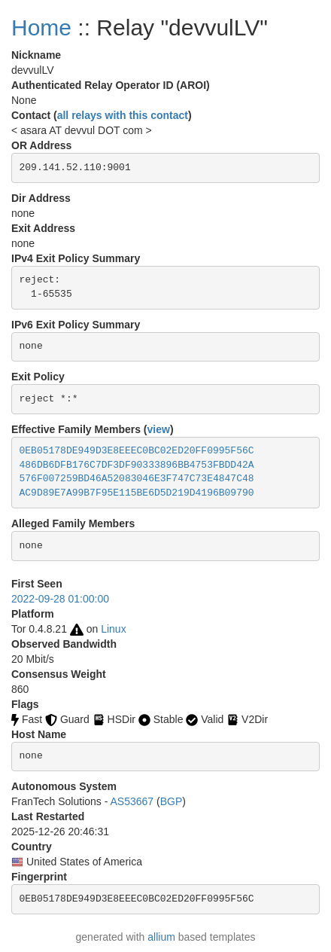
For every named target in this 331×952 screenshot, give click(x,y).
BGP (171, 801)
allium (161, 937)
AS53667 (132, 801)
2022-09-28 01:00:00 (60, 599)
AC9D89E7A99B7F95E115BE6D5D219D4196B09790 (137, 493)
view (158, 429)
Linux (113, 629)
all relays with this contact (122, 115)
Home (41, 27)
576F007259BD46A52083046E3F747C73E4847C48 (137, 478)
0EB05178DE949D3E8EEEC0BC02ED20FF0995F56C (137, 450)
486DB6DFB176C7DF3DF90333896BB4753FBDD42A (137, 465)
